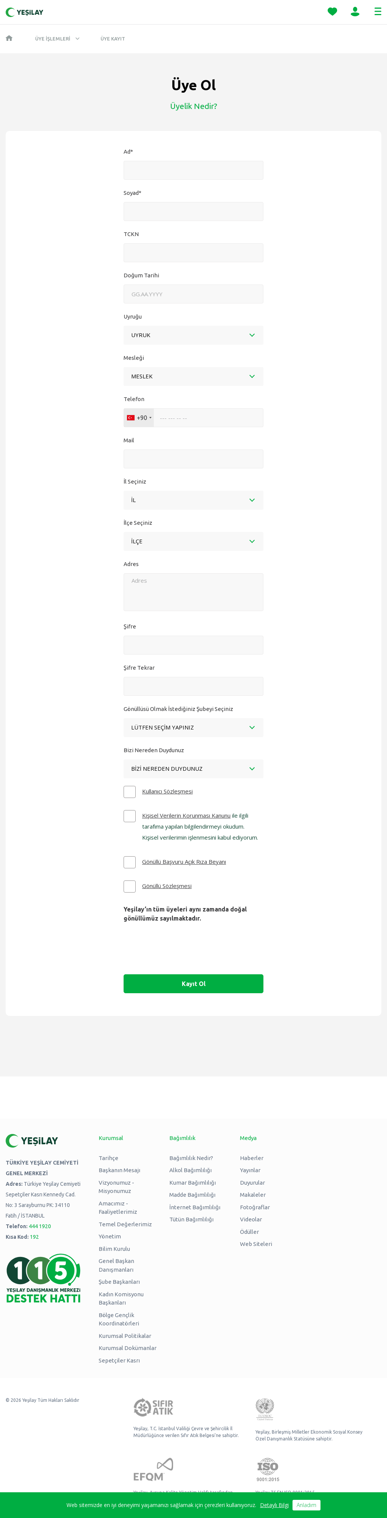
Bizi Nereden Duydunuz (154, 750)
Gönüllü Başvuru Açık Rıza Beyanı (184, 861)
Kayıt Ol (194, 983)
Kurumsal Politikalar (125, 1336)
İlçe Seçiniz (138, 522)
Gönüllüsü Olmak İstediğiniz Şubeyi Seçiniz (178, 709)
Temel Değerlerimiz (125, 1224)
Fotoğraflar (255, 1207)
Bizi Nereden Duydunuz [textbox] (167, 768)
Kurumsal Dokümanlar (127, 1348)
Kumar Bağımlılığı (192, 1182)
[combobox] (193, 335)
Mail (129, 440)
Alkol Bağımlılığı (190, 1170)
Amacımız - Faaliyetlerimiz (118, 1207)
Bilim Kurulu (114, 1249)
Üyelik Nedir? (193, 105)
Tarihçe (108, 1158)
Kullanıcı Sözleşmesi (167, 791)
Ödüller (249, 1232)
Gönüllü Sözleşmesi (167, 886)
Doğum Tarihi (141, 275)
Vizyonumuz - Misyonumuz (116, 1186)
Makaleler (253, 1194)
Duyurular (252, 1182)
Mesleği (134, 358)
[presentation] (193, 954)
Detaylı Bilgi (274, 1505)
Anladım (306, 1505)
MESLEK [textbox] (142, 376)
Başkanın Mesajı (119, 1170)
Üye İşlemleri (52, 38)
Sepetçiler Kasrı (119, 1360)
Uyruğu (133, 316)
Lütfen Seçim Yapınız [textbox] (162, 727)
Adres (131, 564)
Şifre (130, 626)
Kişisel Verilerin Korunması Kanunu (186, 815)
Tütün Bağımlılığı (191, 1219)
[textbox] (133, 500)
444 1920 (40, 1226)
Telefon (134, 399)
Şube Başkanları (119, 1281)
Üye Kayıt (113, 38)
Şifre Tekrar (139, 667)
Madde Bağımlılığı (192, 1194)
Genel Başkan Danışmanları (116, 1265)
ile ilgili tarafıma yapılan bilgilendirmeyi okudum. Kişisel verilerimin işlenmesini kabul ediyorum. (200, 826)
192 (34, 1237)
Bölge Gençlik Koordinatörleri (119, 1319)
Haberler (251, 1158)
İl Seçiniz (135, 481)
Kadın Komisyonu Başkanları (121, 1298)
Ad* (128, 151)
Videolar (251, 1219)
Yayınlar (250, 1170)
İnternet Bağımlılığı (194, 1207)
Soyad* (132, 193)
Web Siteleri (256, 1244)
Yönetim (110, 1236)
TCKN (131, 234)
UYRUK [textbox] (140, 335)
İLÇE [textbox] (136, 541)
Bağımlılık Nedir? (191, 1158)
